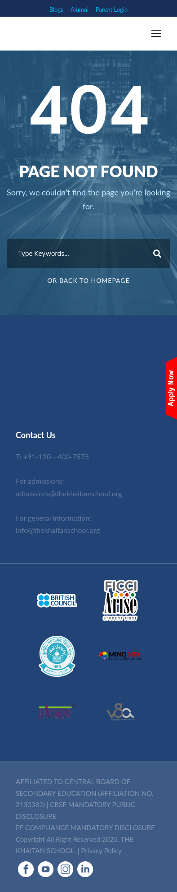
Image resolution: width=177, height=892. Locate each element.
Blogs (56, 9)
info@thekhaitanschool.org (58, 530)
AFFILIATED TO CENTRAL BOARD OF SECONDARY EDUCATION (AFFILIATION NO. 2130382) (85, 793)
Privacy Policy (101, 850)
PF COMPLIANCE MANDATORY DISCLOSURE (85, 827)
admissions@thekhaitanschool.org (69, 493)
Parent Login (112, 9)
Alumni (79, 9)
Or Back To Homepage (88, 280)
